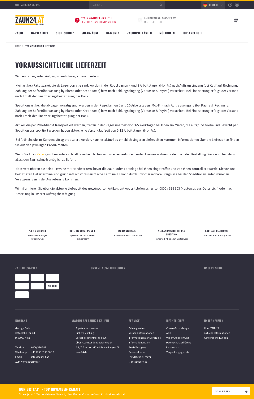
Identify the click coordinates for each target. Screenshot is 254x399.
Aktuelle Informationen (217, 333)
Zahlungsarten (137, 328)
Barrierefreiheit (137, 352)
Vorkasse (53, 286)
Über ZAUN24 (211, 328)
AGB (168, 333)
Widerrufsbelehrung (177, 337)
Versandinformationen (141, 333)
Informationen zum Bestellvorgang (139, 345)
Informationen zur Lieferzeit (145, 337)
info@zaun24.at (40, 357)
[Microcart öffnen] (236, 20)
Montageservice (138, 361)
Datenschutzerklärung (179, 342)
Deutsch (211, 5)
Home (18, 46)
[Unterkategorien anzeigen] (21, 32)
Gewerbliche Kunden (216, 337)
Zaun (40, 154)
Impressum (172, 347)
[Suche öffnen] (127, 5)
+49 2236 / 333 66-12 (42, 352)
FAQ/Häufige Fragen (140, 357)
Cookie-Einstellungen (178, 328)
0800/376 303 (38, 347)
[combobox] (213, 5)
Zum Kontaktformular (27, 361)
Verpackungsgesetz (177, 352)
